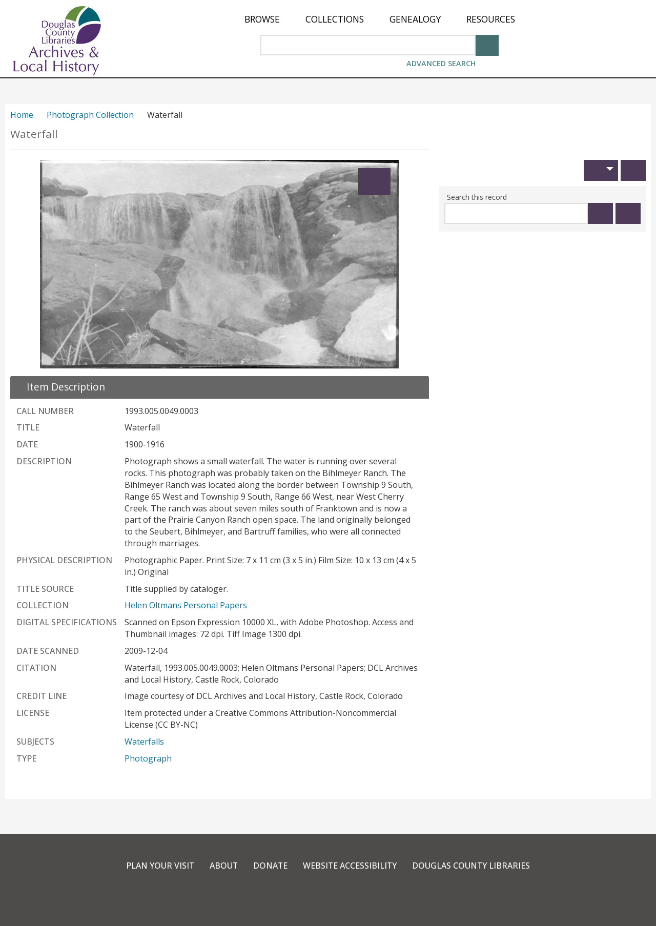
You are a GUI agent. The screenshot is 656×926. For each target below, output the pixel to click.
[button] (601, 170)
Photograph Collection (90, 114)
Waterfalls (144, 741)
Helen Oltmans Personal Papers (186, 605)
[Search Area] (368, 45)
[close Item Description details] (59, 386)
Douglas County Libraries (472, 865)
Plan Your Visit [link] (159, 865)
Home (21, 114)
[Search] (487, 44)
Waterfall (34, 134)
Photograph (148, 758)
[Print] (633, 170)
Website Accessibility (350, 865)
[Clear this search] (628, 213)
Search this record (477, 197)
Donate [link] (270, 865)
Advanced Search (441, 63)
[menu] (380, 19)
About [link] (223, 865)
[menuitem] (262, 19)
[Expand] (374, 181)
